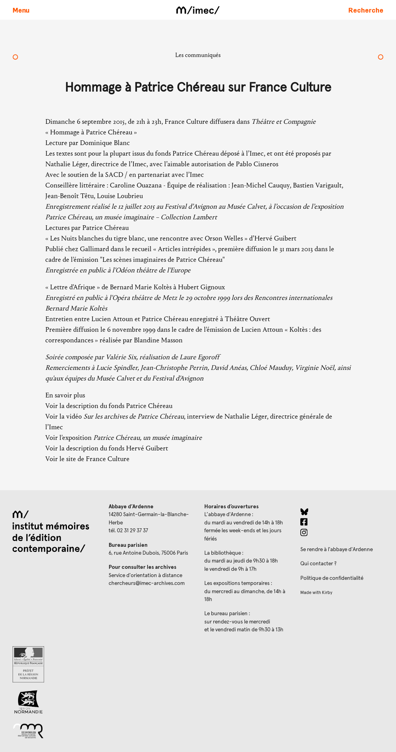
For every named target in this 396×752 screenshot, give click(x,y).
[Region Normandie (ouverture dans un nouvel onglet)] (54, 702)
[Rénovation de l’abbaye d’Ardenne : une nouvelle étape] (15, 58)
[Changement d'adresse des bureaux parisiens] (380, 58)
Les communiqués (198, 55)
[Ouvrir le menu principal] (21, 10)
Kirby (327, 592)
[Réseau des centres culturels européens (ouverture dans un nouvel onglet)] (54, 730)
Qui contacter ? (318, 563)
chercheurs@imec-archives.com (147, 583)
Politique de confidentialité (331, 578)
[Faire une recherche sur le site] (365, 10)
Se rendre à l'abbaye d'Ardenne (336, 549)
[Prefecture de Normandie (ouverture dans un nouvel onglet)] (54, 664)
